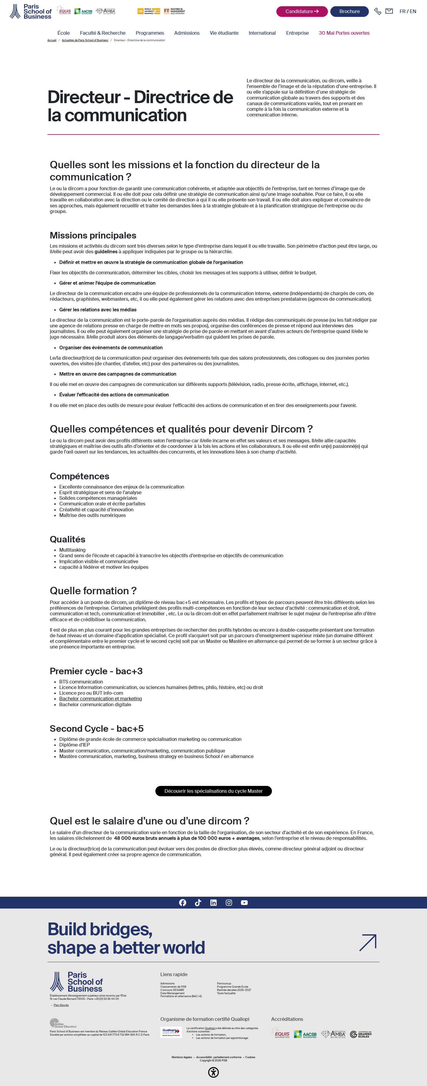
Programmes (150, 33)
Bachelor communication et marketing (100, 699)
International (262, 33)
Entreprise (297, 33)
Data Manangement (172, 993)
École (64, 33)
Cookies (250, 1057)
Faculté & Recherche (102, 33)
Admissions (187, 33)
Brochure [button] (350, 11)
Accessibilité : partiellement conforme (218, 1057)
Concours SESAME (172, 990)
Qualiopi (210, 1028)
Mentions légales (182, 1057)
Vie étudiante (224, 33)
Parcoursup (224, 983)
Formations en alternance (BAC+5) (181, 996)
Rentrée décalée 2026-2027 (234, 990)
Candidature (299, 11)
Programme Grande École (232, 987)
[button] (213, 1072)
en (413, 11)
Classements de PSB (173, 987)
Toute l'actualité (226, 993)
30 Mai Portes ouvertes (344, 33)
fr (403, 11)
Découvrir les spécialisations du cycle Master (214, 791)
